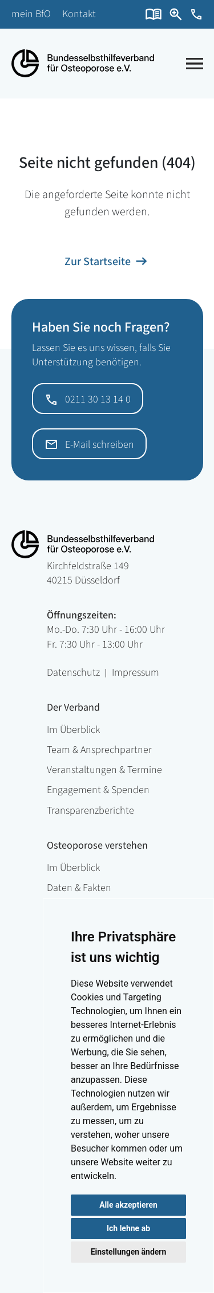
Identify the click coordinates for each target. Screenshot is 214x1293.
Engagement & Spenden (98, 790)
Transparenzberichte (90, 810)
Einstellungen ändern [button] (129, 1251)
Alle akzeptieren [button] (128, 1204)
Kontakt (79, 14)
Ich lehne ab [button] (128, 1228)
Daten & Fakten (79, 888)
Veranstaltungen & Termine (104, 770)
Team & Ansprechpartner (99, 750)
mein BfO (31, 14)
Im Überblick (73, 730)
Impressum (135, 673)
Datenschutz (73, 673)
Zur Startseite (97, 262)
